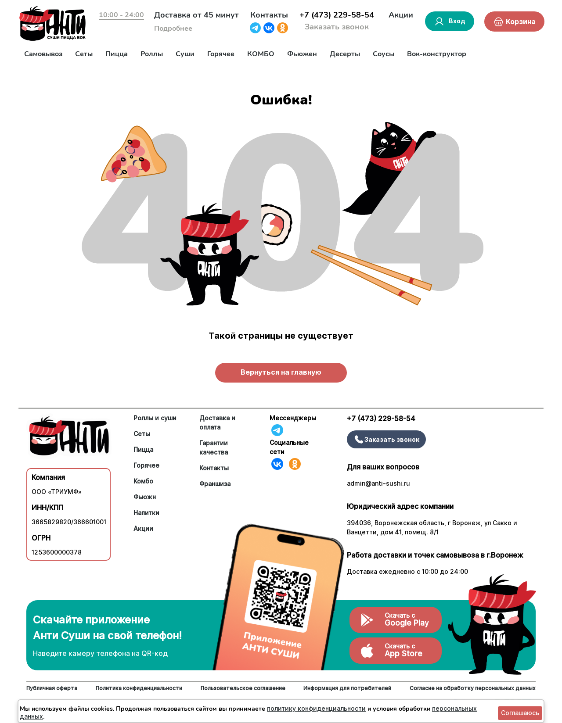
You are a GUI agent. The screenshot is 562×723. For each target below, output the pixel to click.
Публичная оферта (51, 688)
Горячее (220, 54)
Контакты (269, 15)
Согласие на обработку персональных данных (473, 688)
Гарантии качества (213, 447)
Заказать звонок (337, 26)
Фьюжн (144, 497)
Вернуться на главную (281, 372)
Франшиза (215, 483)
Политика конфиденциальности (139, 688)
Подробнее (173, 28)
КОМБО (260, 54)
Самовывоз (43, 54)
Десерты (345, 54)
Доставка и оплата (217, 422)
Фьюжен (302, 54)
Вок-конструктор (436, 54)
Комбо (143, 481)
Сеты (84, 54)
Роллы (151, 54)
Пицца (116, 54)
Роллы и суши (155, 418)
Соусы (383, 54)
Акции (401, 15)
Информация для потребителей (347, 688)
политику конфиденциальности (316, 708)
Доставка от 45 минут (196, 15)
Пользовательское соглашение (243, 688)
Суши (185, 54)
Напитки (146, 512)
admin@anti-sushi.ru (378, 483)
